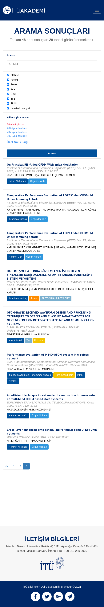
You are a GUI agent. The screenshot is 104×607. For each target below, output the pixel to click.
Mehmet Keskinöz (18, 415)
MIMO (80, 375)
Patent (14, 79)
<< (6, 466)
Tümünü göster (15, 124)
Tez (13, 98)
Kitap (13, 89)
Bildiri (14, 103)
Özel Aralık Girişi (17, 142)
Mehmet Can (15, 256)
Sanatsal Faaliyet (20, 108)
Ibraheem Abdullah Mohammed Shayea (30, 375)
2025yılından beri (17, 132)
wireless (13, 381)
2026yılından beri (17, 128)
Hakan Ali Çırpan (17, 181)
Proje (14, 84)
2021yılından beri (17, 136)
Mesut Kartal (15, 340)
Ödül (13, 94)
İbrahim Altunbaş (18, 219)
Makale (15, 75)
